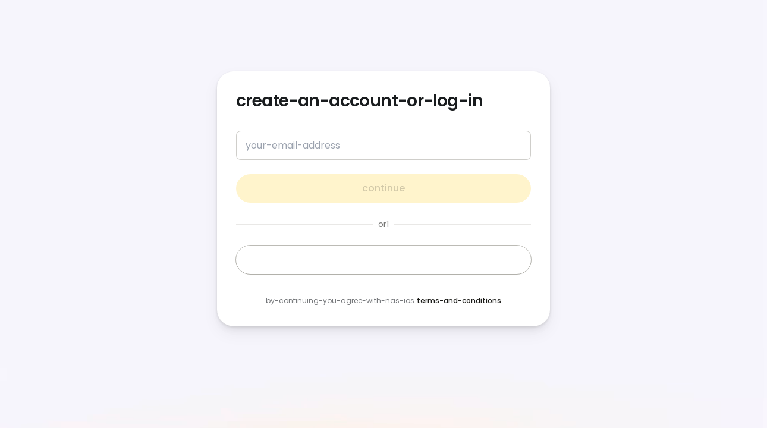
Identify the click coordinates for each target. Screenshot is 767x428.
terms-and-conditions (459, 300)
